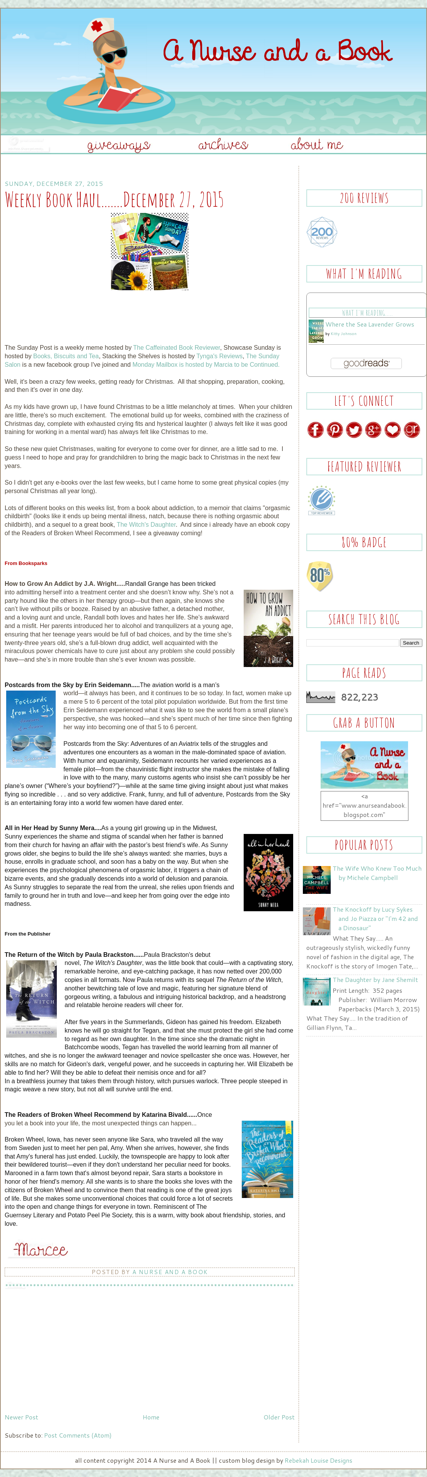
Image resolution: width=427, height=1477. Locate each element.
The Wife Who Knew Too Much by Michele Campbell (377, 873)
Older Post (279, 1416)
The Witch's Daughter (146, 524)
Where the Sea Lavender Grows (369, 324)
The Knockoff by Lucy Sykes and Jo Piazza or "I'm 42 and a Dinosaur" (375, 918)
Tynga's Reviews (219, 356)
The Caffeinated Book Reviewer (176, 347)
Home (151, 1416)
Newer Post (21, 1416)
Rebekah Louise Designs (318, 1460)
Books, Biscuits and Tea (66, 356)
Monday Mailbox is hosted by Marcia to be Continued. (206, 364)
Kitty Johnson (344, 333)
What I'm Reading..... (367, 313)
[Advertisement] (63, 1356)
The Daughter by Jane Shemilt (375, 979)
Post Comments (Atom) (78, 1435)
